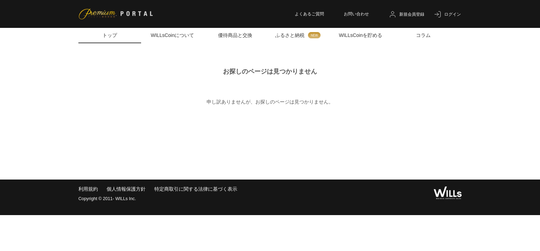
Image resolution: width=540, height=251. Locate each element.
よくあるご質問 (309, 14)
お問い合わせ (356, 14)
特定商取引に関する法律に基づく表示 (195, 189)
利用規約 (88, 189)
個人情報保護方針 (126, 189)
